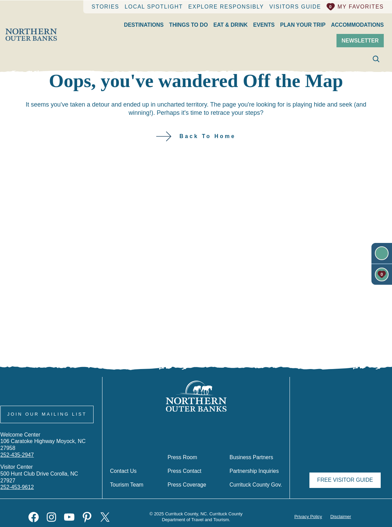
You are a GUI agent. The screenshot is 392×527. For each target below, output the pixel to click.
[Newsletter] (382, 253)
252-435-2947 (17, 461)
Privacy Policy (307, 516)
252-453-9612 (17, 486)
